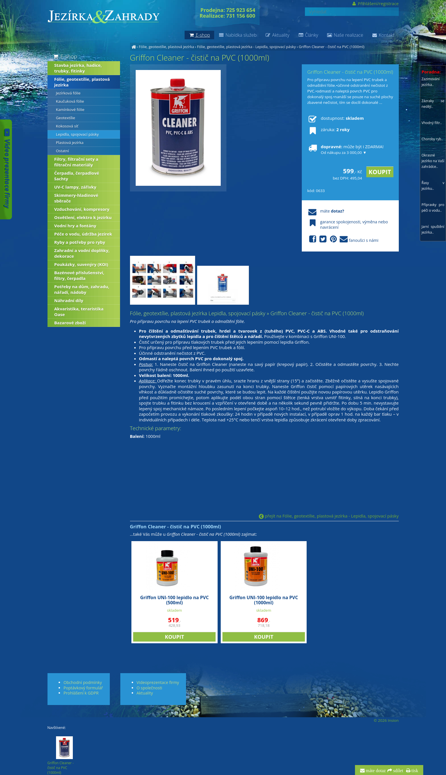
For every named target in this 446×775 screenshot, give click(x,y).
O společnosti (149, 688)
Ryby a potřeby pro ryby (79, 242)
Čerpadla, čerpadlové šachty (76, 176)
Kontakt (383, 35)
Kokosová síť (67, 126)
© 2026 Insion (386, 720)
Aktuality (277, 35)
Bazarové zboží (70, 322)
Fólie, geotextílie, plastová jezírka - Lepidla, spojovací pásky (246, 46)
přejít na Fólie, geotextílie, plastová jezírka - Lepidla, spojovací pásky (328, 516)
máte (325, 211)
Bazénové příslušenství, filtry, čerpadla (79, 275)
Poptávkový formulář (83, 688)
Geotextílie (65, 117)
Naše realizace (345, 35)
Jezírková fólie (68, 93)
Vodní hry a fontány (75, 225)
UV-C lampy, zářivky (75, 187)
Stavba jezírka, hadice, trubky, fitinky (78, 68)
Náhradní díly (68, 300)
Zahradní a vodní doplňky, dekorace (82, 253)
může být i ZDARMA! (345, 149)
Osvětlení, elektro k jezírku (83, 217)
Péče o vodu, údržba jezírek (83, 234)
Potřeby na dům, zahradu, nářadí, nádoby (82, 289)
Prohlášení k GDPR (80, 693)
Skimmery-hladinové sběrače (76, 198)
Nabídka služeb (237, 35)
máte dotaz (375, 770)
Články (308, 35)
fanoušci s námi (342, 239)
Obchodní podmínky (82, 682)
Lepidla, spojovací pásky (77, 134)
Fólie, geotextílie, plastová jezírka (166, 46)
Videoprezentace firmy (158, 682)
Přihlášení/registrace (375, 3)
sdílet (397, 770)
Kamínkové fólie (70, 109)
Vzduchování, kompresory (82, 209)
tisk (414, 770)
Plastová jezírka (70, 142)
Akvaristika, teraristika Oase (79, 311)
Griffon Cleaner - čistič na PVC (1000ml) (331, 46)
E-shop (64, 56)
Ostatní (62, 150)
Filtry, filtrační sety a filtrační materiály (76, 162)
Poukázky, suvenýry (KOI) (81, 264)
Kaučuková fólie (70, 101)
